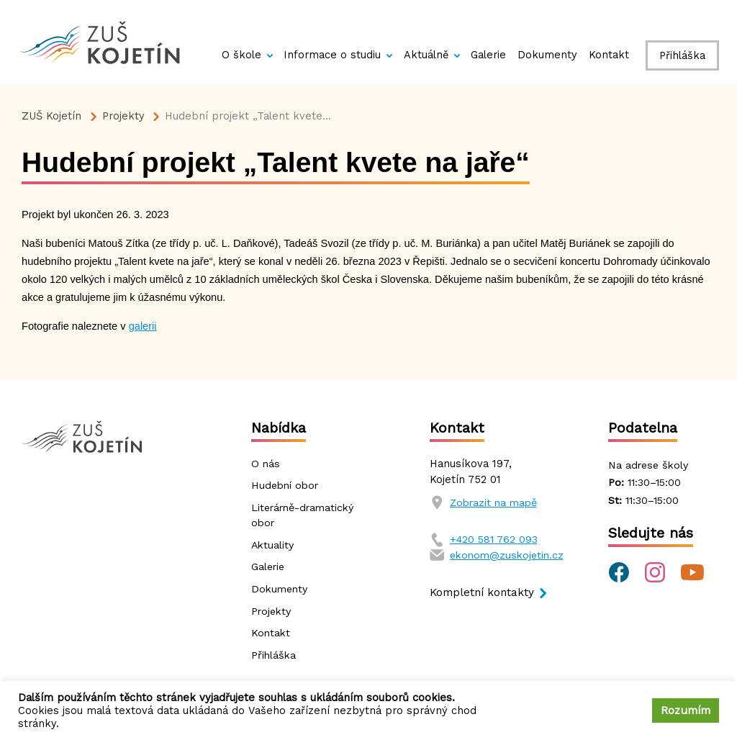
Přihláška (682, 55)
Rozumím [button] (685, 710)
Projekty (123, 115)
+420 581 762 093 (495, 539)
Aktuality (273, 545)
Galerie (488, 54)
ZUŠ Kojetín (51, 115)
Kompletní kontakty (482, 593)
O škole (241, 54)
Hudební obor (286, 485)
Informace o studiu (332, 54)
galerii (143, 326)
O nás (266, 463)
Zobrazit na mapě (495, 502)
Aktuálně (426, 54)
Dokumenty (547, 54)
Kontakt (609, 54)
